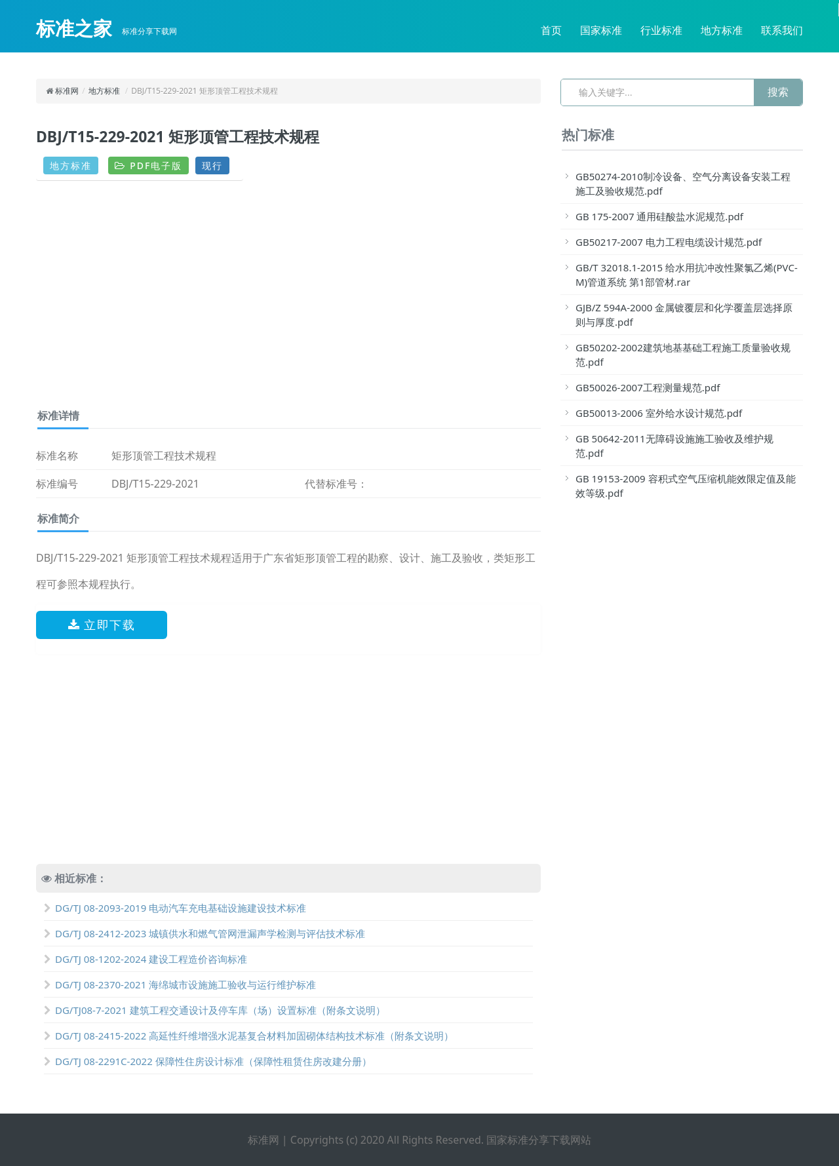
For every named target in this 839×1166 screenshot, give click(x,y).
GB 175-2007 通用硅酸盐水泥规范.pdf (659, 216)
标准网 (67, 90)
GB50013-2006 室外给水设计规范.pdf (659, 412)
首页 (551, 30)
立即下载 (102, 624)
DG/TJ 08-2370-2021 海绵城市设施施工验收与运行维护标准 (180, 984)
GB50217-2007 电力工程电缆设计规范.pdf (669, 241)
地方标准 (722, 30)
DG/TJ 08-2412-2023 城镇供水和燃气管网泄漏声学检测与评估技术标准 (204, 933)
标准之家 (74, 28)
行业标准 (661, 30)
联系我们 (782, 30)
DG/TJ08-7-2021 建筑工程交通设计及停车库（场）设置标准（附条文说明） (214, 1010)
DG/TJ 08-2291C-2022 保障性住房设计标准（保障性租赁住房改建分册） (208, 1061)
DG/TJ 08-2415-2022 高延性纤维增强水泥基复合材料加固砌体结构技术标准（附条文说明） (249, 1035)
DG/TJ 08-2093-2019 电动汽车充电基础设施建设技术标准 (175, 907)
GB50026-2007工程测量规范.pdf (648, 387)
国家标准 (601, 30)
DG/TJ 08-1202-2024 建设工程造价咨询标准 (145, 958)
